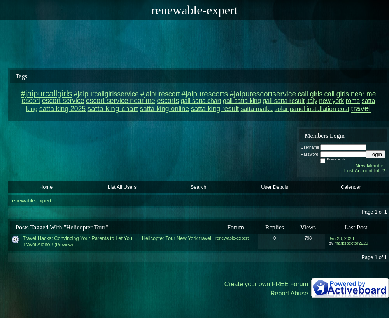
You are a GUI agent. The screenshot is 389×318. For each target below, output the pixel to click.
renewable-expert (31, 200)
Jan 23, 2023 (341, 238)
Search (199, 187)
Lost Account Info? (364, 171)
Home (46, 187)
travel (205, 238)
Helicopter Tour (158, 238)
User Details (274, 187)
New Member (370, 166)
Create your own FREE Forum (266, 284)
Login (375, 154)
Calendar (351, 187)
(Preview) (63, 244)
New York (187, 238)
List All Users (122, 187)
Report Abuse (289, 293)
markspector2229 (351, 243)
